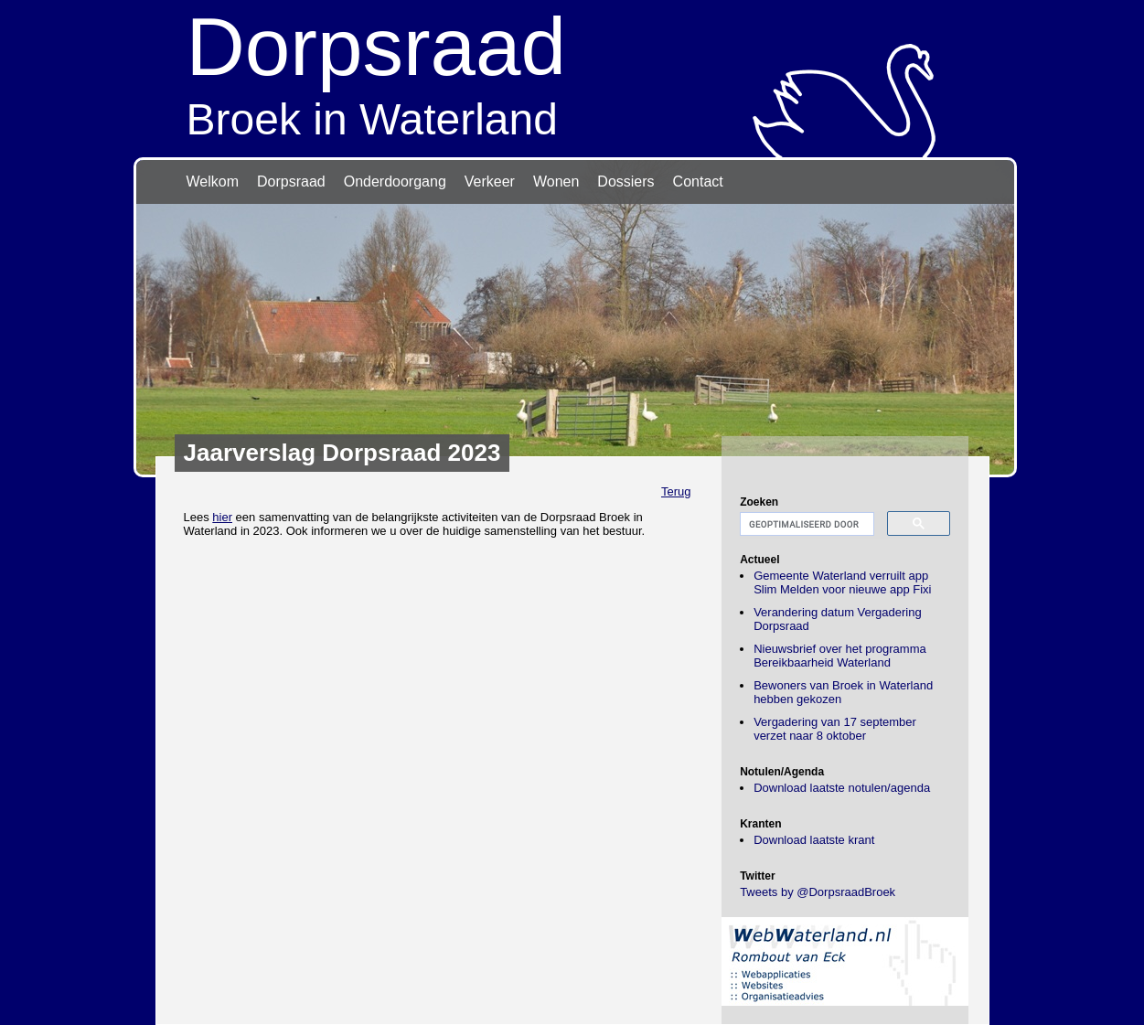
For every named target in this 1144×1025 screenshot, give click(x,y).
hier (222, 517)
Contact (698, 181)
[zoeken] (805, 524)
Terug (676, 491)
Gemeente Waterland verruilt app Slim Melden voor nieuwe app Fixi (842, 582)
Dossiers (625, 181)
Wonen (556, 181)
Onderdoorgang (395, 181)
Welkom (213, 181)
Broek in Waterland (572, 72)
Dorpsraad (291, 181)
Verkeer (490, 181)
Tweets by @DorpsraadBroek (817, 892)
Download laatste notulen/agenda (842, 788)
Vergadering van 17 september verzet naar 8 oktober (835, 728)
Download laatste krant (814, 840)
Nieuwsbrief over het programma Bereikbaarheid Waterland (840, 655)
